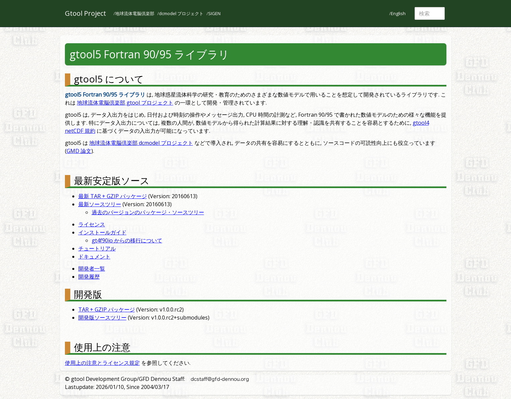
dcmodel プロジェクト (181, 13)
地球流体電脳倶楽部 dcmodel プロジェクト (141, 143)
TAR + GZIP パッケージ (106, 309)
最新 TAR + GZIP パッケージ (112, 196)
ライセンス (91, 224)
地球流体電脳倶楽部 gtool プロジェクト (125, 102)
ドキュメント (94, 256)
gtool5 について (109, 78)
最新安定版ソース (112, 180)
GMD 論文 (79, 151)
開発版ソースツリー (102, 317)
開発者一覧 (91, 268)
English (398, 13)
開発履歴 (89, 276)
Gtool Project (85, 13)
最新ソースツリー (99, 204)
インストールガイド (102, 232)
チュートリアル (97, 248)
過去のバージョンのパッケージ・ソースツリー (148, 212)
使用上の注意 (102, 347)
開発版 (88, 294)
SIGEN (214, 13)
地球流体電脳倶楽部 (134, 13)
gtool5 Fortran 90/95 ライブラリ (149, 54)
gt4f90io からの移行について (127, 240)
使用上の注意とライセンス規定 (102, 362)
